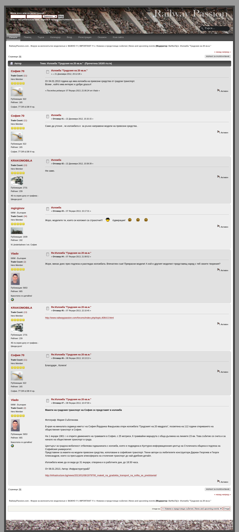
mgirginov (17, 208)
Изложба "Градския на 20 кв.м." (69, 70)
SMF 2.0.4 (107, 524)
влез (19, 13)
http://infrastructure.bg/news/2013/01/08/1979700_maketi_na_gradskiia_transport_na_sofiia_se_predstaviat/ (101, 475)
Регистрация (84, 37)
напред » (226, 52)
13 (25, 165)
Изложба (56, 115)
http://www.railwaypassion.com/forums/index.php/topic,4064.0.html (79, 318)
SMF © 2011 (118, 524)
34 (25, 216)
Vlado (14, 253)
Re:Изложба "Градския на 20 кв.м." (71, 253)
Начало (13, 37)
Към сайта (118, 37)
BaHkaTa (172, 46)
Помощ (27, 37)
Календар (55, 37)
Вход (69, 37)
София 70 (17, 71)
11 (25, 76)
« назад (217, 52)
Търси (41, 37)
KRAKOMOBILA (21, 160)
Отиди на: (156, 509)
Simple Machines (132, 524)
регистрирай (37, 13)
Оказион (102, 37)
